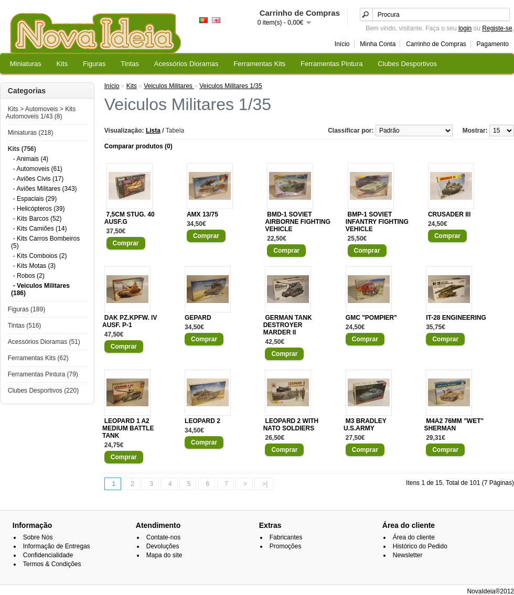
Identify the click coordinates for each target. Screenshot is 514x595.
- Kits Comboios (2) (40, 255)
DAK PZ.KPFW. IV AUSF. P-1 (129, 321)
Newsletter (408, 555)
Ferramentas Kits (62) (38, 358)
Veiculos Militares (169, 86)
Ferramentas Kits (259, 64)
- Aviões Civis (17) (38, 178)
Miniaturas (25, 64)
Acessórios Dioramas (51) (44, 341)
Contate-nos (163, 537)
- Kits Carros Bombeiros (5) (45, 242)
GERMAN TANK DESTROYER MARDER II (287, 325)
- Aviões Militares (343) (45, 188)
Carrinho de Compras (436, 44)
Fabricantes (286, 537)
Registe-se (497, 28)
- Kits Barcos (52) (37, 218)
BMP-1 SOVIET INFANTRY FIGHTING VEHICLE (377, 222)
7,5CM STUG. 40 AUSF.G (129, 218)
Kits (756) (22, 149)
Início (342, 44)
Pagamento (493, 44)
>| (264, 484)
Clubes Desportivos (407, 64)
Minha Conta (377, 44)
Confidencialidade (48, 555)
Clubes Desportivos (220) (43, 390)
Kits (62, 64)
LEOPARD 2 (202, 421)
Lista (153, 130)
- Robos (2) (29, 275)
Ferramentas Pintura (332, 64)
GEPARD (198, 317)
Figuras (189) (26, 309)
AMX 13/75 (202, 214)
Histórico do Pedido (420, 546)
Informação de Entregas (56, 546)
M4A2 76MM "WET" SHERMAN (454, 424)
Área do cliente (414, 537)
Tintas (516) (24, 325)
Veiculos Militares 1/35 (230, 86)
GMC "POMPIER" (371, 317)
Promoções (286, 546)
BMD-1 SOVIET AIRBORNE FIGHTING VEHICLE (297, 222)
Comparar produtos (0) (138, 146)
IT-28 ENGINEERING (456, 317)
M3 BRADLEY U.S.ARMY (365, 424)
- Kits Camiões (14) (40, 228)
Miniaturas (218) (30, 132)
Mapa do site (164, 555)
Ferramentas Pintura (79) (43, 374)
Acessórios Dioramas (186, 64)
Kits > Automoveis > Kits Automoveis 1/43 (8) (41, 112)
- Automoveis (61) (37, 168)
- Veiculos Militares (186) (40, 289)
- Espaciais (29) (35, 198)
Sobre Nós (38, 537)
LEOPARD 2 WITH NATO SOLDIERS (291, 424)
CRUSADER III (449, 214)
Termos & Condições (52, 564)
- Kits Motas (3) (34, 265)
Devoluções (162, 546)
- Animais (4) (30, 159)
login (465, 28)
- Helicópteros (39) (39, 208)
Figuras (94, 64)
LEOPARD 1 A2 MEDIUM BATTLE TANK (128, 428)
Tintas (130, 64)
